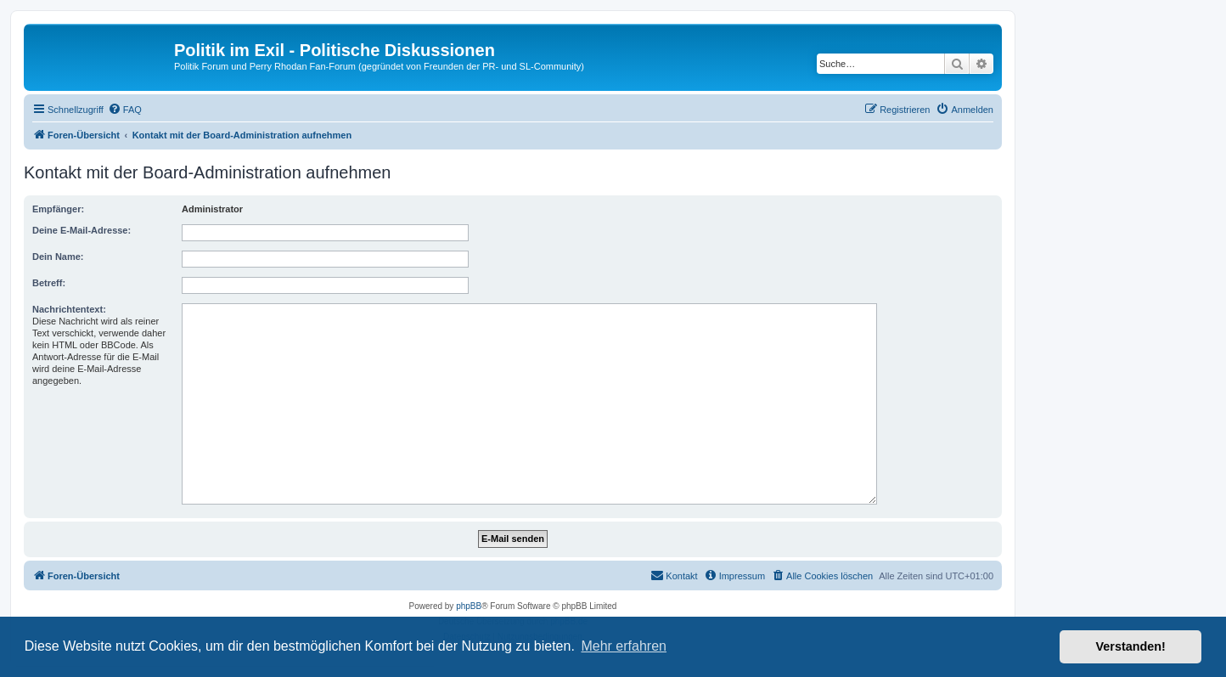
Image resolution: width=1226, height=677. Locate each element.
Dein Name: (58, 256)
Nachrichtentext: (69, 309)
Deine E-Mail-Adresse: (81, 230)
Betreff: (48, 283)
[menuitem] (125, 109)
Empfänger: (58, 209)
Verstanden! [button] (1131, 646)
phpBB (468, 606)
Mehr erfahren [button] (623, 646)
